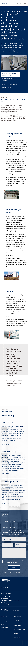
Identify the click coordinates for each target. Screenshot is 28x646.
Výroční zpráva (5, 621)
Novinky (16, 633)
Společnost (17, 617)
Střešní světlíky (6, 88)
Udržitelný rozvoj (7, 411)
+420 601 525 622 (6, 598)
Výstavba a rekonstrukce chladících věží (9, 74)
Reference (17, 625)
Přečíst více (5, 444)
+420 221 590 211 (5, 595)
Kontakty (17, 638)
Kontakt (4, 516)
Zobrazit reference (12, 392)
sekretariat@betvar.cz (7, 604)
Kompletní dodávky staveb (10, 84)
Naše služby (18, 621)
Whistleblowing (5, 631)
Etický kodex (4, 627)
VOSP (2, 624)
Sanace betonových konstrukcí (8, 79)
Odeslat (14, 567)
